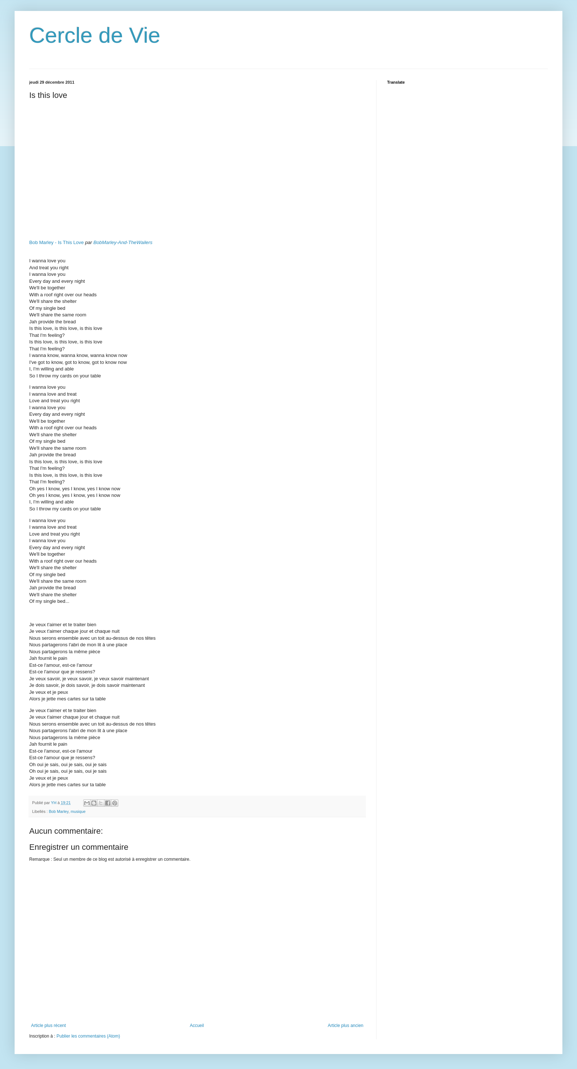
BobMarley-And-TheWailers (123, 242)
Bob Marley (59, 811)
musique (77, 811)
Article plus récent (48, 1025)
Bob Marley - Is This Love (56, 242)
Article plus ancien (345, 1025)
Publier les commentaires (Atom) (88, 1036)
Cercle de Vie (94, 35)
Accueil (197, 1025)
